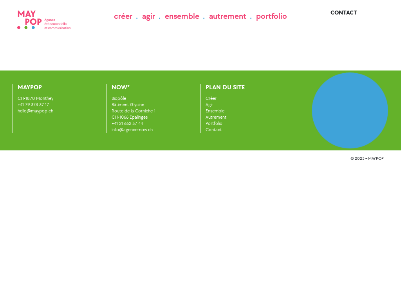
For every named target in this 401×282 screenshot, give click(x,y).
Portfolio (214, 123)
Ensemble (215, 111)
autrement (227, 16)
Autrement (216, 117)
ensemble (182, 16)
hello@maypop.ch (35, 111)
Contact (344, 13)
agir (148, 16)
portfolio (271, 16)
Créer (211, 98)
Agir (209, 104)
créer (123, 16)
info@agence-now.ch (132, 129)
